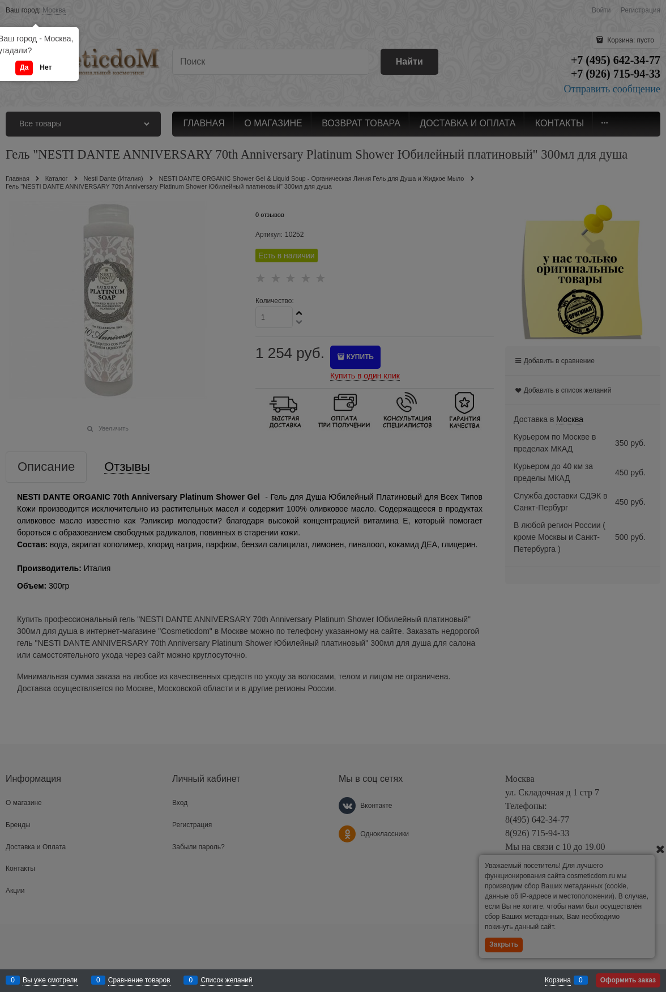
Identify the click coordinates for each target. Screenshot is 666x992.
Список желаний (226, 980)
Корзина (558, 980)
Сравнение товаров (139, 980)
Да (24, 67)
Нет (46, 67)
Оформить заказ (628, 980)
